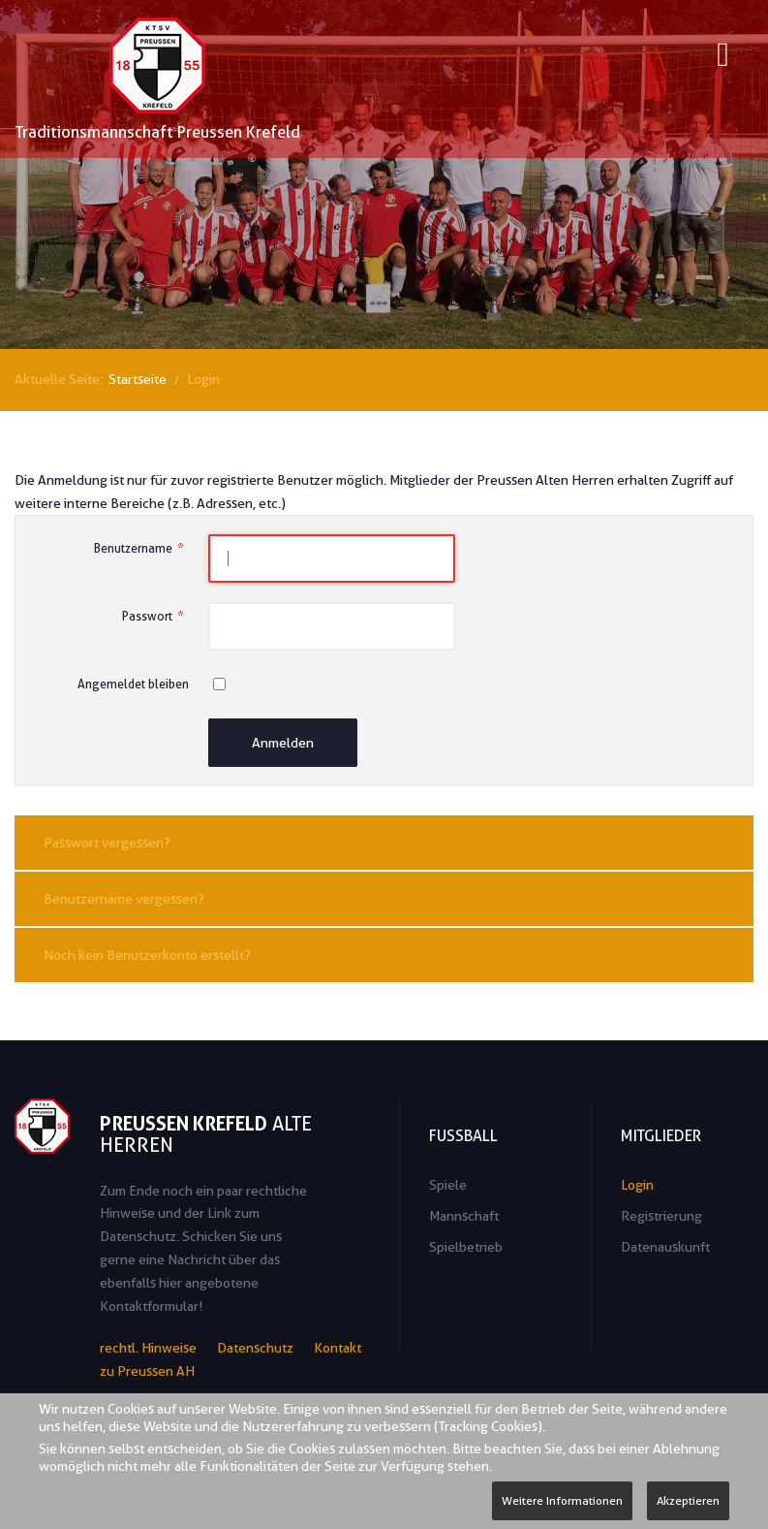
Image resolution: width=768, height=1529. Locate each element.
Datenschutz (255, 1347)
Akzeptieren (688, 1500)
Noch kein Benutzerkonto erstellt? (147, 955)
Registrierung (661, 1216)
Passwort (155, 616)
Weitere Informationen (562, 1500)
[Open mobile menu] (723, 57)
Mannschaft (464, 1216)
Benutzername (141, 548)
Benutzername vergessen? (124, 899)
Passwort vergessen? (107, 842)
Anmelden (283, 742)
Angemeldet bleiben (133, 684)
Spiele (448, 1185)
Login (637, 1185)
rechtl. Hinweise (148, 1347)
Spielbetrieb (466, 1247)
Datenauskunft (665, 1247)
